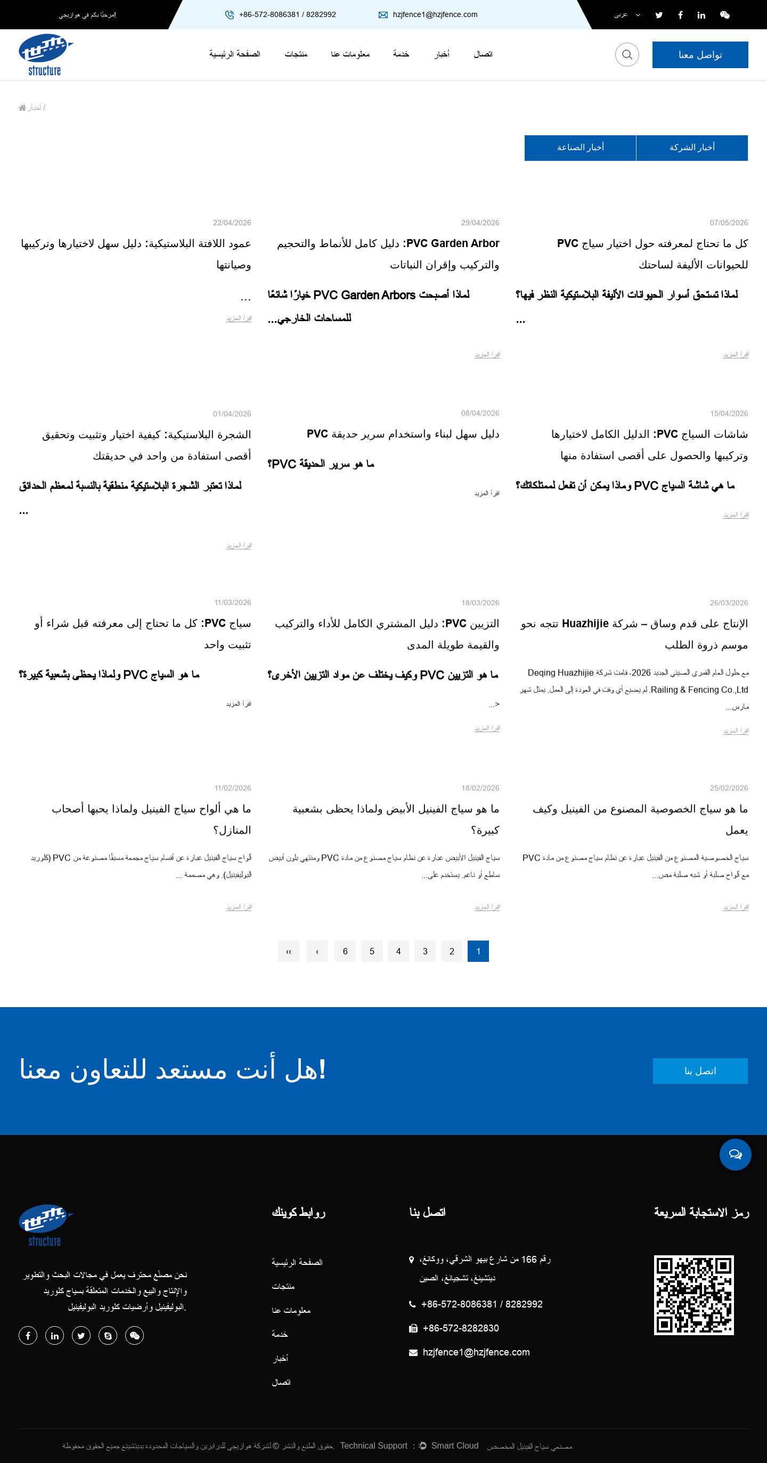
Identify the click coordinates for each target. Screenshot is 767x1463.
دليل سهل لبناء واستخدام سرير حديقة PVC (403, 533)
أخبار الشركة (692, 148)
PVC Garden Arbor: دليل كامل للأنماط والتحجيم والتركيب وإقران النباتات (388, 255)
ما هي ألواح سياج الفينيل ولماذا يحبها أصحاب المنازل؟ (151, 955)
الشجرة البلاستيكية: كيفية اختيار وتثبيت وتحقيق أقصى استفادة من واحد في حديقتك (146, 593)
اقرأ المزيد (735, 354)
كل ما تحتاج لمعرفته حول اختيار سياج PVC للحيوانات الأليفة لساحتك (652, 255)
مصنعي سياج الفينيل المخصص (529, 1446)
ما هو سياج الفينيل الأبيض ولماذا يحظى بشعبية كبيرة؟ (396, 955)
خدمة (401, 54)
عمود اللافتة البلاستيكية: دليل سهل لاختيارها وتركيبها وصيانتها (136, 255)
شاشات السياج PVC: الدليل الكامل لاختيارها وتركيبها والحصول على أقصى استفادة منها (649, 566)
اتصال (483, 54)
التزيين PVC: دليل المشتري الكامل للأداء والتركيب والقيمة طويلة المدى (387, 776)
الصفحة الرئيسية (234, 54)
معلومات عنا (350, 54)
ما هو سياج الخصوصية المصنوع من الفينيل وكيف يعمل (640, 955)
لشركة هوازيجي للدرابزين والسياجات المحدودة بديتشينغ (196, 1446)
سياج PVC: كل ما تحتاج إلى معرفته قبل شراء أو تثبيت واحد (143, 755)
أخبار (441, 54)
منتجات (295, 54)
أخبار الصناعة (580, 148)
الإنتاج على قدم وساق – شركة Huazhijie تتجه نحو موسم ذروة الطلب (634, 779)
